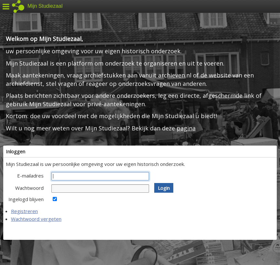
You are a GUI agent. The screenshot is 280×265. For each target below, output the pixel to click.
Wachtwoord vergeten (36, 219)
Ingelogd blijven (26, 199)
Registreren (24, 211)
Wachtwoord (29, 188)
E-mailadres (30, 175)
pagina (186, 128)
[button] (163, 188)
